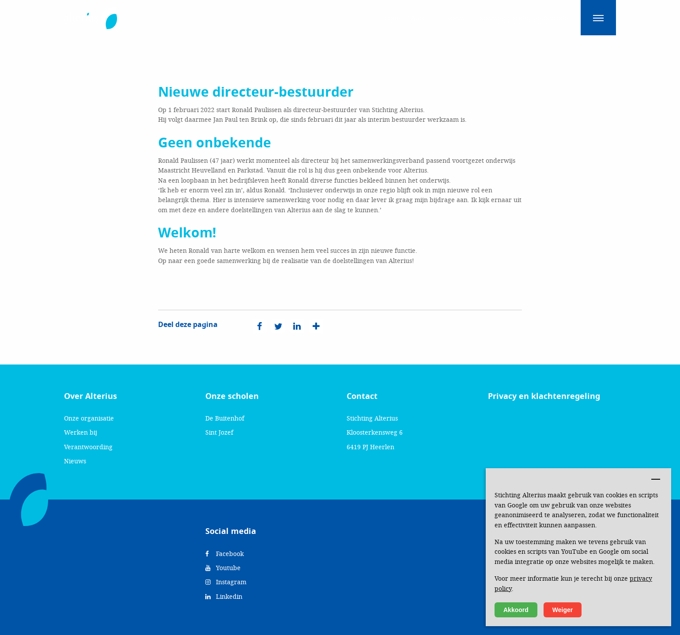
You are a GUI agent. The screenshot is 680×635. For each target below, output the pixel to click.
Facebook (224, 553)
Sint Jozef (219, 432)
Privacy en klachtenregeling (544, 396)
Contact (362, 396)
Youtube (223, 568)
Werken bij (80, 432)
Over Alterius (90, 396)
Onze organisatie (89, 418)
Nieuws (75, 461)
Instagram (225, 582)
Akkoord (516, 609)
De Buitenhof (224, 418)
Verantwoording (88, 447)
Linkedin (223, 596)
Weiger (562, 609)
